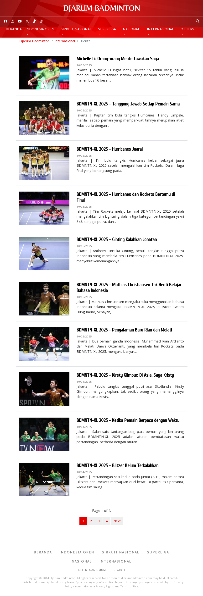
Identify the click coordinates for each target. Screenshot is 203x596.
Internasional (160, 29)
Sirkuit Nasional (76, 29)
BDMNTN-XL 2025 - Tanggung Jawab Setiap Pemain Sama (128, 106)
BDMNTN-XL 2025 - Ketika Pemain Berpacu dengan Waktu (128, 422)
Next (117, 523)
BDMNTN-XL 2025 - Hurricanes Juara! (110, 151)
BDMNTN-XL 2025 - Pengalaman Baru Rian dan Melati (124, 332)
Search (119, 572)
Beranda (14, 29)
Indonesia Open (40, 29)
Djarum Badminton (34, 43)
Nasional (131, 29)
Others (187, 29)
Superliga (107, 29)
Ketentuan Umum (92, 572)
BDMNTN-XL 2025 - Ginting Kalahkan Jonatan (117, 241)
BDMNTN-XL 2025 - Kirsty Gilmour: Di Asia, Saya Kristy (125, 377)
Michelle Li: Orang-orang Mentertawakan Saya (118, 61)
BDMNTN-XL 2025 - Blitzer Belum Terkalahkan (117, 467)
